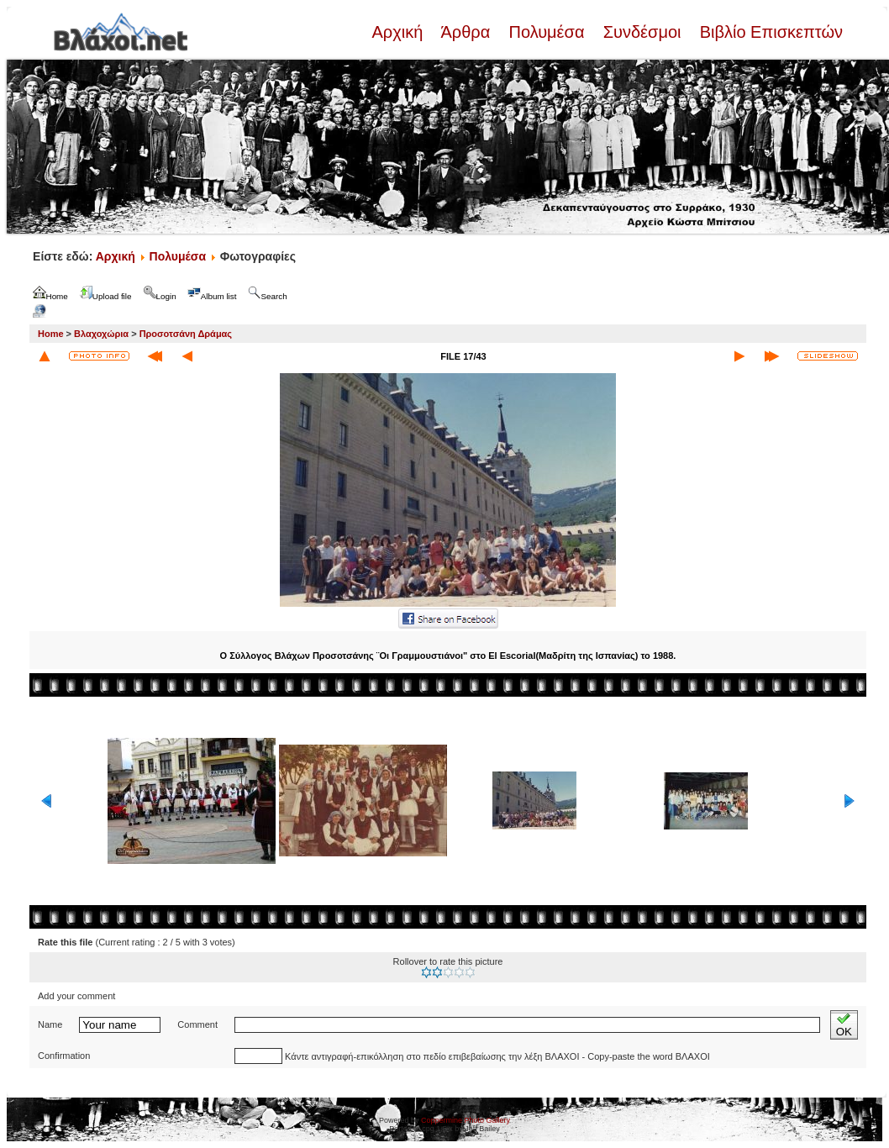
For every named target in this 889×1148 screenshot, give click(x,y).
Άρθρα (466, 32)
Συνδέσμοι (642, 32)
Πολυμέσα (546, 32)
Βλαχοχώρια (101, 334)
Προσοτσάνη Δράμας (185, 334)
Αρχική (399, 32)
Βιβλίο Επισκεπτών (769, 32)
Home (51, 334)
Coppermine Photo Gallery (465, 1120)
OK (844, 1025)
